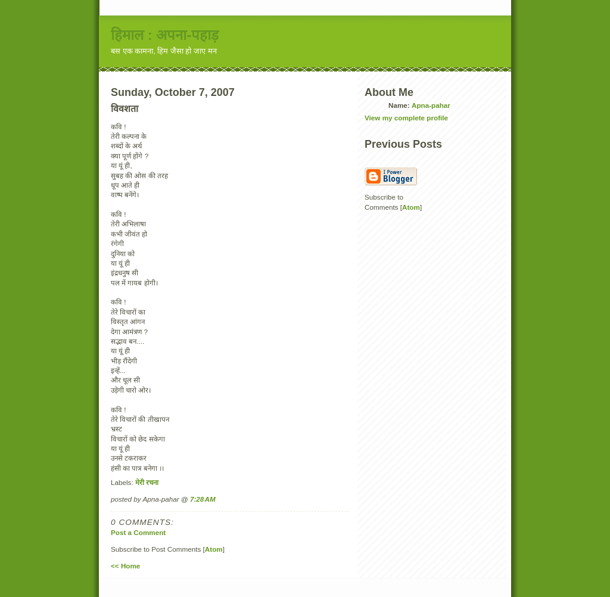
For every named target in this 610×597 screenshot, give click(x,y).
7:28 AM (203, 499)
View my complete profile (406, 118)
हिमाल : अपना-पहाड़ (165, 35)
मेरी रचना (146, 482)
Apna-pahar (431, 105)
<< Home (125, 566)
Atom (214, 549)
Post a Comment (138, 532)
